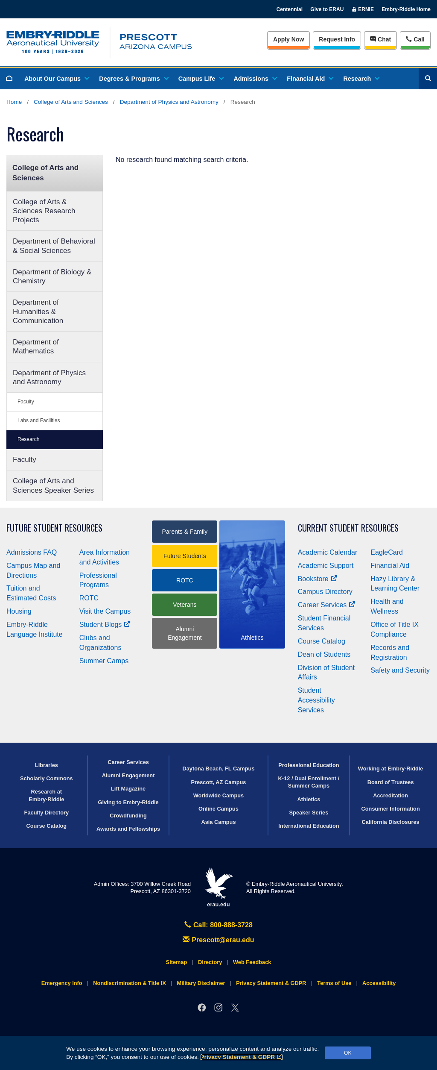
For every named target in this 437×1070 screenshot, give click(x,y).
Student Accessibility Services (316, 700)
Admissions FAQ (31, 552)
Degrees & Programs (133, 78)
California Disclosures (391, 822)
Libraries (46, 765)
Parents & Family (185, 531)
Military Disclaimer (201, 983)
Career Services (327, 604)
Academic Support (326, 565)
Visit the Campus (105, 611)
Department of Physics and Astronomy (169, 102)
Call (415, 39)
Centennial (290, 9)
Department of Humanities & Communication (38, 311)
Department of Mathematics (36, 346)
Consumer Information (390, 808)
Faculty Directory (46, 812)
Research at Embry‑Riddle (46, 795)
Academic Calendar (328, 552)
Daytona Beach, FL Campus (218, 768)
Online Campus (218, 808)
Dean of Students (324, 654)
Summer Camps (104, 660)
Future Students (184, 556)
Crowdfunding (128, 815)
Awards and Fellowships (128, 829)
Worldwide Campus (218, 795)
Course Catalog (321, 641)
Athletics (308, 799)
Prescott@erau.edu (218, 940)
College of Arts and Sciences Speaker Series (53, 485)
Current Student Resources (348, 528)
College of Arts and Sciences (71, 102)
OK (347, 1053)
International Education (308, 826)
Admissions (254, 78)
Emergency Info (61, 983)
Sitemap (176, 962)
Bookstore (318, 578)
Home (14, 102)
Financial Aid (309, 78)
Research (361, 78)
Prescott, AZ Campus (218, 782)
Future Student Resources (54, 528)
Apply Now (288, 39)
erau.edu (218, 887)
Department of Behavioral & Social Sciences (54, 245)
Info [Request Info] (337, 39)
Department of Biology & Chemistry (52, 276)
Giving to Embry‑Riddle (128, 802)
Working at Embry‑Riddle (390, 768)
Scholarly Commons (46, 778)
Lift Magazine (128, 788)
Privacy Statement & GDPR (242, 1057)
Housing (19, 611)
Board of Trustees (390, 782)
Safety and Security (400, 670)
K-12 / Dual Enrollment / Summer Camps (309, 782)
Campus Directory (325, 591)
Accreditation (390, 795)
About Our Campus (56, 78)
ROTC (89, 598)
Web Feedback (252, 962)
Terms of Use (334, 983)
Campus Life (200, 78)
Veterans (184, 604)
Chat (380, 39)
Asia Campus (218, 822)
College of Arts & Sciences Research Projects (44, 211)
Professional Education (308, 765)
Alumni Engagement (184, 633)
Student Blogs (105, 624)
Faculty (25, 402)
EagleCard (386, 552)
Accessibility (379, 983)
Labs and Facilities (38, 420)
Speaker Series (309, 812)
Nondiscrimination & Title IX (129, 983)
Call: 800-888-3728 (218, 925)
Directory (210, 962)
